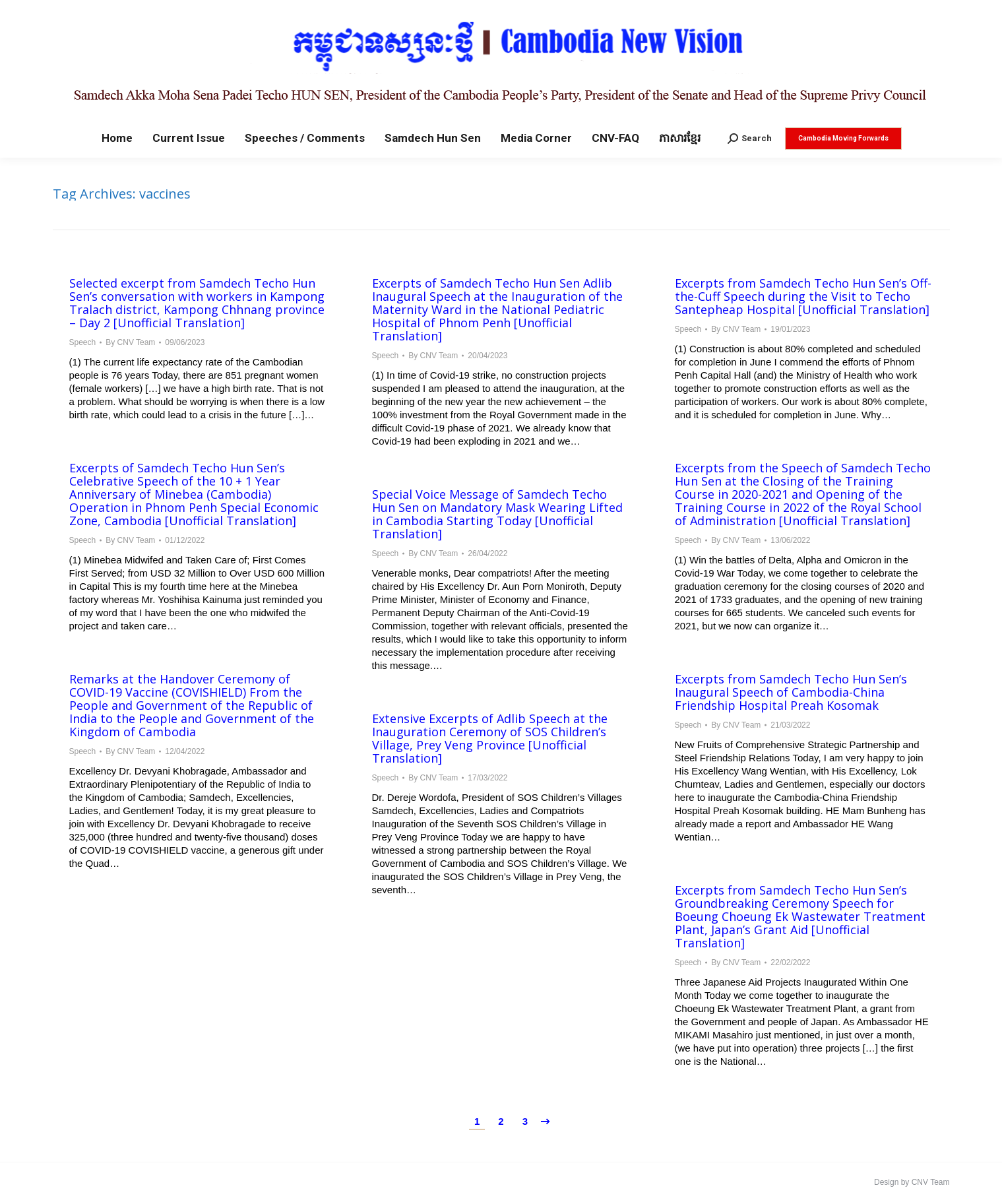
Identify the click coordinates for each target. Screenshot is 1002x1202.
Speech (82, 342)
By (130, 342)
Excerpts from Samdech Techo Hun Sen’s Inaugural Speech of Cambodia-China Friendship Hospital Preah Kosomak (791, 692)
